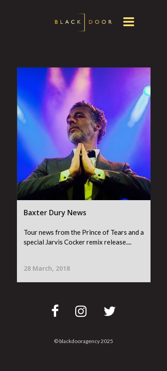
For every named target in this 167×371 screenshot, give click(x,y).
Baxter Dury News (55, 212)
